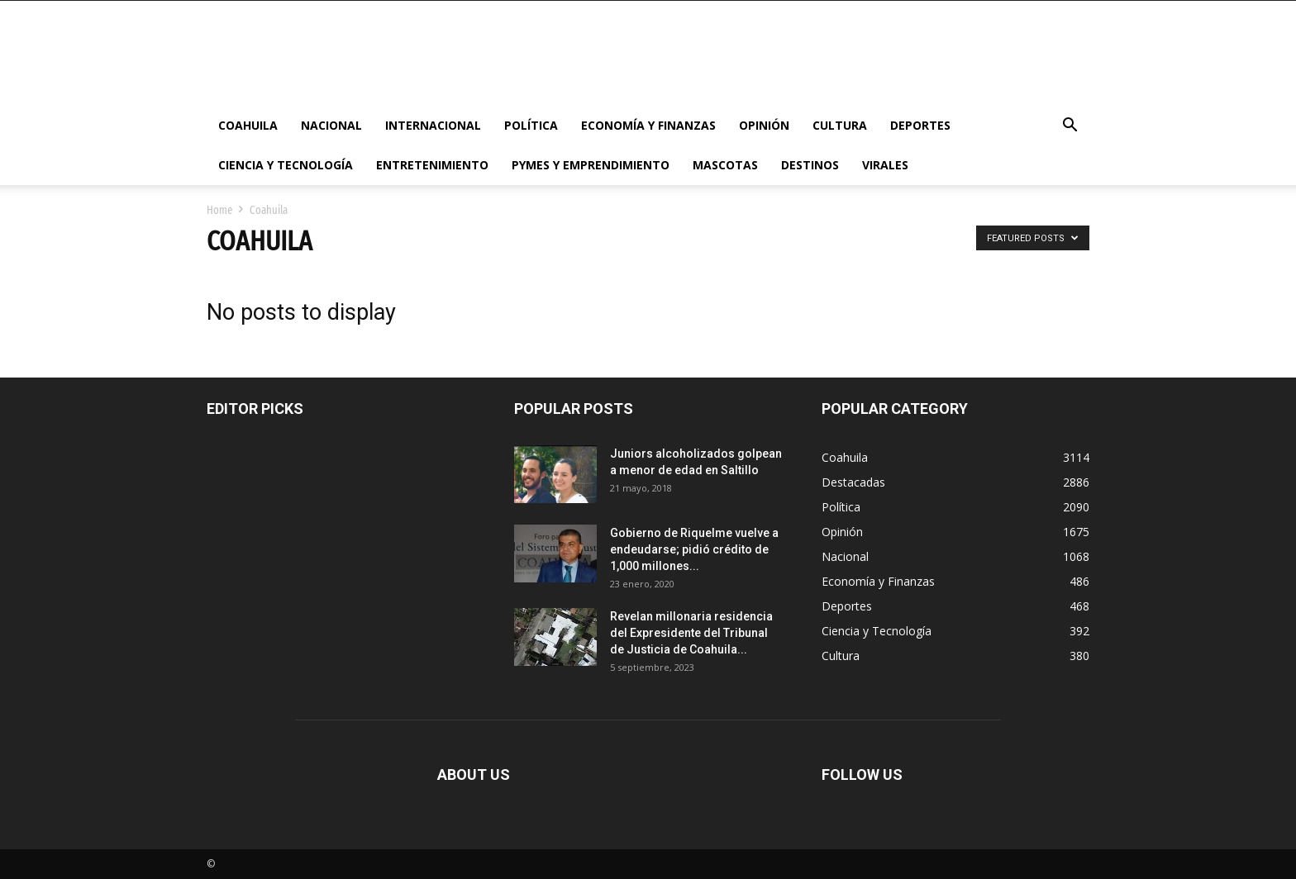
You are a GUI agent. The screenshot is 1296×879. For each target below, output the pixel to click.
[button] (1069, 127)
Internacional (433, 125)
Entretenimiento (432, 165)
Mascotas (725, 165)
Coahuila (248, 125)
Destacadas (853, 482)
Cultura (839, 125)
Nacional (331, 125)
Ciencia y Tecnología (285, 165)
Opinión (764, 125)
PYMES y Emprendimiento (590, 165)
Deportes (920, 125)
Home (219, 210)
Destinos (810, 165)
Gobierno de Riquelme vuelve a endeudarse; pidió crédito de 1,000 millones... (694, 549)
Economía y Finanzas (648, 125)
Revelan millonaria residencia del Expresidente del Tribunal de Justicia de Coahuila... (691, 633)
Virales (885, 165)
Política (531, 125)
